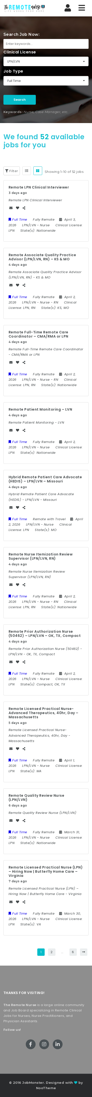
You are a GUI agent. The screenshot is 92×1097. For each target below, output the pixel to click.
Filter (11, 171)
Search (19, 99)
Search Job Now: (21, 34)
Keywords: (13, 112)
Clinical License (19, 52)
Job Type (13, 71)
